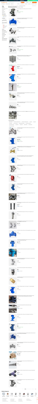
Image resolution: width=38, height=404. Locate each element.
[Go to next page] (34, 389)
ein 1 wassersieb (12, 400)
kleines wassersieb (25, 124)
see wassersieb (20, 399)
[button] (20, 2)
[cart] (29, 2)
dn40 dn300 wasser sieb (5, 401)
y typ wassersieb (16, 124)
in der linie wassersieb (29, 400)
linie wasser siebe (28, 399)
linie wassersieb (4, 399)
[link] (37, 398)
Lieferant (20, 12)
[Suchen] (22, 2)
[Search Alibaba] (14, 2)
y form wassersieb (20, 401)
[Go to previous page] (22, 389)
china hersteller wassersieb (11, 124)
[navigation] (5, 197)
